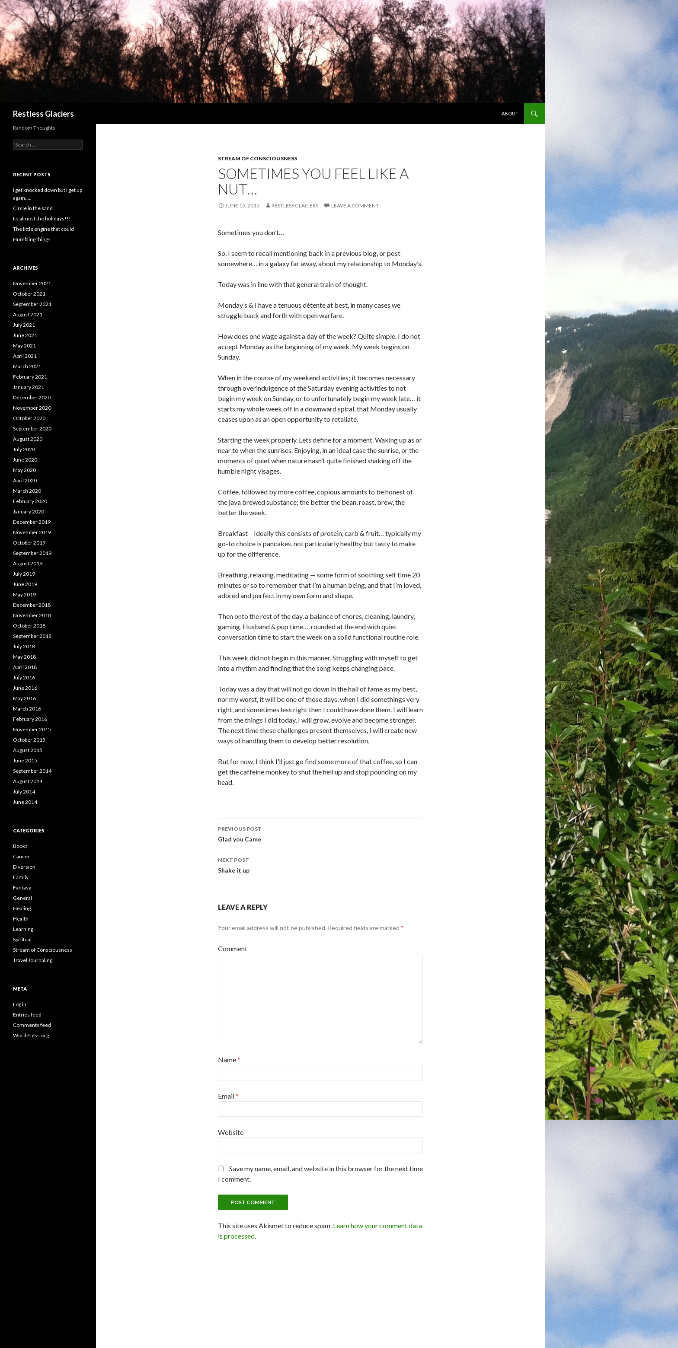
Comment (232, 948)
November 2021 (32, 283)
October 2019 (29, 542)
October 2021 (29, 293)
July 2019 (24, 573)
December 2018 (32, 605)
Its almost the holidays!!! (42, 218)
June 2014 (25, 802)
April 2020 (25, 480)
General (22, 898)
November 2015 (32, 729)
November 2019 (32, 532)
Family (21, 877)
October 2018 (29, 625)
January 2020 (28, 511)
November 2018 (32, 615)
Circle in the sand (33, 208)
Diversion (24, 867)
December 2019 (32, 522)
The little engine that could (43, 229)
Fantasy (22, 887)
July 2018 (24, 646)
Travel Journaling (32, 960)
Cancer (21, 856)
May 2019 (24, 594)
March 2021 (27, 366)
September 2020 (32, 428)
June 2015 (25, 760)
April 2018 (25, 667)
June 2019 (25, 584)
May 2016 (24, 698)
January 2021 (28, 387)
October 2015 (29, 739)
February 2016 (30, 719)
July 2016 (24, 677)
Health (21, 918)
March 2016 (27, 708)
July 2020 (24, 449)
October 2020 (29, 418)
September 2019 (32, 553)
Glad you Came (320, 833)
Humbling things (32, 239)
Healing (22, 908)
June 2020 (25, 459)
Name (229, 1059)
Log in (19, 1004)
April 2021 (25, 356)
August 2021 (27, 314)
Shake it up (320, 864)
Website (230, 1132)
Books (20, 846)
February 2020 (30, 501)
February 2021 (30, 376)
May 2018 (24, 656)
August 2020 (27, 439)
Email (228, 1096)
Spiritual (22, 939)
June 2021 (25, 335)
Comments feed (32, 1025)
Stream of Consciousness (257, 158)
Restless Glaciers (43, 113)
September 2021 (32, 304)
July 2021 (24, 325)
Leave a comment (355, 205)
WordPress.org (31, 1035)
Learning (23, 929)
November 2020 (32, 408)
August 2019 (27, 563)
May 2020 (24, 470)
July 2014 (24, 791)
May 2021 (24, 345)
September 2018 (32, 636)
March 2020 (27, 491)
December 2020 (32, 397)
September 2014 (32, 771)
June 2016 (25, 688)
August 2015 (27, 750)
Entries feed (27, 1014)
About (510, 113)
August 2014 (27, 781)
